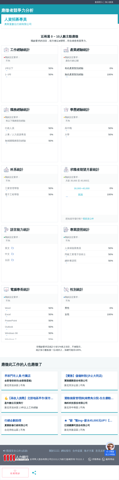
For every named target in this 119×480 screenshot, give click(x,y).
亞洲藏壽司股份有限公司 (77, 425)
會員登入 (99, 2)
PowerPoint (11, 320)
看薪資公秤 (88, 218)
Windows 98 (11, 333)
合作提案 (77, 450)
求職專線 (94, 459)
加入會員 (109, 2)
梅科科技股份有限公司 (76, 403)
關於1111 (54, 450)
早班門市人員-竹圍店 (17, 375)
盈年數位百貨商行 (13, 403)
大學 (67, 134)
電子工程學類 (12, 194)
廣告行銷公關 (72, 60)
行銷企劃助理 (12, 420)
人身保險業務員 (73, 248)
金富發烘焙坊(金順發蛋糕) (18, 380)
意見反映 (100, 450)
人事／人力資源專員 (15, 134)
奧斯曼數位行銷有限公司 (18, 24)
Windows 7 (10, 339)
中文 (7, 254)
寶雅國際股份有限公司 (76, 380)
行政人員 (9, 128)
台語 (7, 260)
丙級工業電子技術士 (75, 254)
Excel (8, 314)
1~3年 (8, 74)
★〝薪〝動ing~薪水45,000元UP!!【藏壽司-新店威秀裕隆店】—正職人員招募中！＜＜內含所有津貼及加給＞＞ (89, 420)
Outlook (9, 326)
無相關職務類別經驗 (15, 140)
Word (8, 308)
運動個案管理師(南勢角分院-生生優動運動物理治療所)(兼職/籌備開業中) (89, 398)
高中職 (68, 128)
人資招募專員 (15, 19)
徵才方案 (89, 450)
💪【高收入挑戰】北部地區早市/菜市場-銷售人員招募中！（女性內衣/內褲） (29, 398)
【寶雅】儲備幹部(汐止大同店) (83, 375)
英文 (7, 248)
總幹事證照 (70, 260)
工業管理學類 (12, 188)
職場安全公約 (15, 450)
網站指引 (66, 450)
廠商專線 (108, 459)
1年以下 (9, 68)
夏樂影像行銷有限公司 (16, 425)
